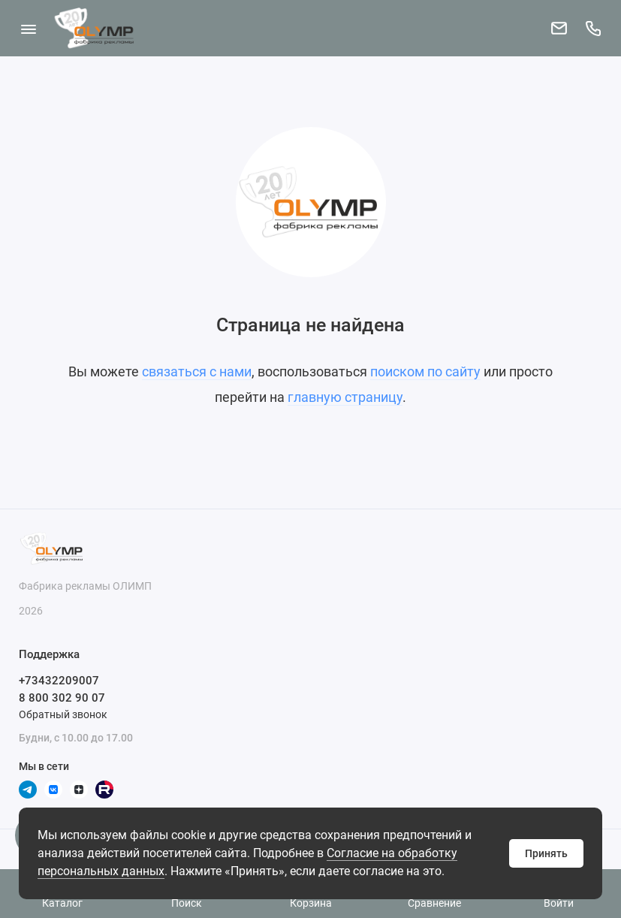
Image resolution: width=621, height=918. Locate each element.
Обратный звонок (63, 714)
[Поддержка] (593, 28)
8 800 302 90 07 (62, 698)
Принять (546, 853)
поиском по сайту (425, 371)
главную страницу (345, 397)
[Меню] (28, 28)
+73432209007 (59, 680)
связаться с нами (197, 371)
